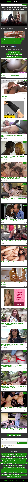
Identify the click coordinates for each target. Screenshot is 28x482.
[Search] (11, 5)
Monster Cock (4, 43)
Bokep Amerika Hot (7, 456)
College (11, 43)
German (16, 43)
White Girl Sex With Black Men (14, 54)
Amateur (12, 39)
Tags (9, 480)
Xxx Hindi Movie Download (10, 465)
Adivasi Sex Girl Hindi (14, 474)
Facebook (13, 46)
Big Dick (3, 41)
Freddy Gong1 (5, 39)
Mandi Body (4, 472)
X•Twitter (7, 46)
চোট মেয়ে (19, 458)
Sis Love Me (4, 474)
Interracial (9, 41)
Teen (22, 39)
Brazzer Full (24, 474)
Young (19, 41)
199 (25, 28)
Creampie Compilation (7, 461)
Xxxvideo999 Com (20, 467)
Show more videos (14, 435)
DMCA (13, 480)
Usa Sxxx (24, 463)
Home (5, 480)
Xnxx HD (24, 458)
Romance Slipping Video (8, 454)
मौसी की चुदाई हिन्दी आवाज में (19, 456)
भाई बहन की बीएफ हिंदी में (20, 454)
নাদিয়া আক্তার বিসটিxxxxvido (8, 458)
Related (8, 49)
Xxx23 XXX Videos (13, 472)
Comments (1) (17, 49)
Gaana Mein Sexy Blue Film (14, 463)
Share (2, 46)
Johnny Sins (21, 465)
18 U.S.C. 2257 (20, 480)
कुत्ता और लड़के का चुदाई (6, 470)
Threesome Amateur (14, 52)
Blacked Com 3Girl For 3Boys (14, 56)
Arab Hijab (3, 463)
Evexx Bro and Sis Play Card (20, 470)
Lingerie (15, 41)
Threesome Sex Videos (20, 461)
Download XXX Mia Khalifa (14, 476)
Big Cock (18, 39)
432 (20, 28)
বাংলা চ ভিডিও (22, 472)
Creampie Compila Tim (9, 467)
